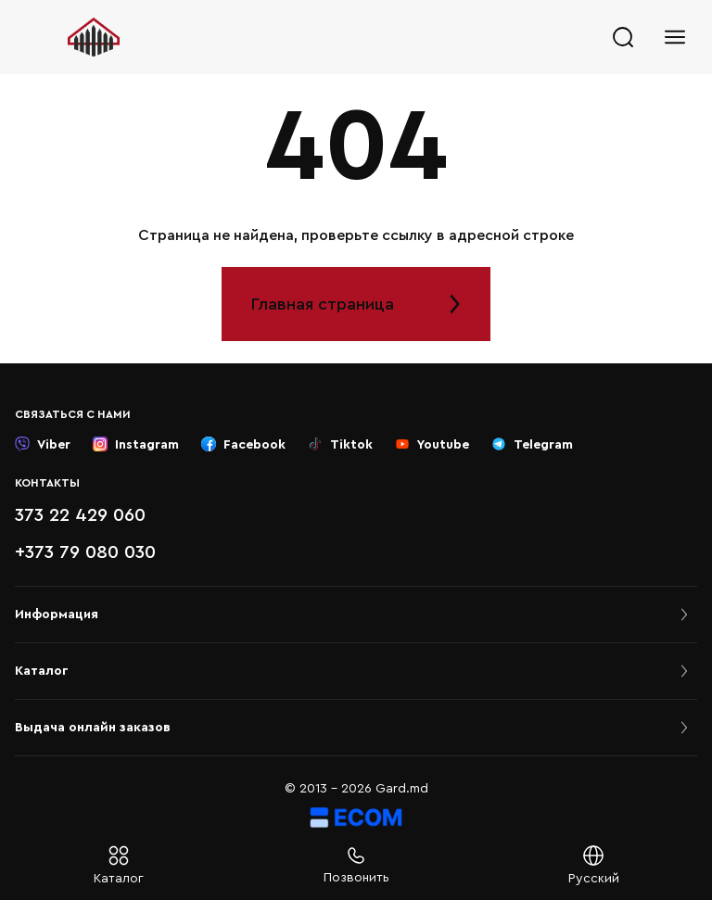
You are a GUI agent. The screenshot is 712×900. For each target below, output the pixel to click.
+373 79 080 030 (85, 552)
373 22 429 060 (80, 515)
